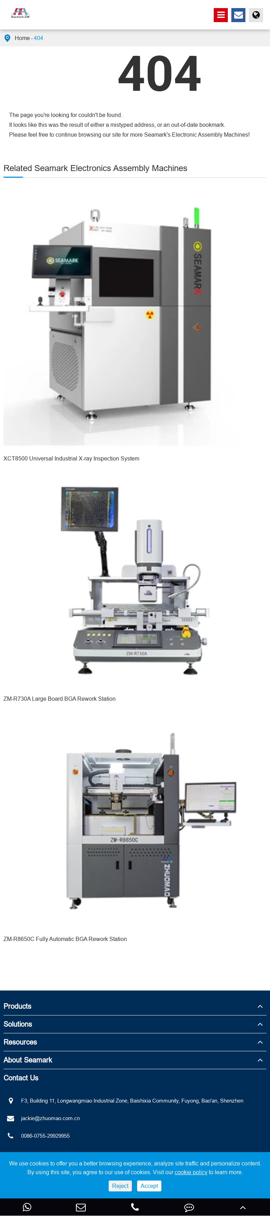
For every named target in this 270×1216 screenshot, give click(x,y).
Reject (120, 1186)
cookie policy (191, 1172)
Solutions (18, 1024)
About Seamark (28, 1060)
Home (22, 38)
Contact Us (21, 1078)
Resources (20, 1042)
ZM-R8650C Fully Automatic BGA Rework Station (65, 939)
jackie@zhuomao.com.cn (42, 1118)
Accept (149, 1186)
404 (38, 38)
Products (17, 1006)
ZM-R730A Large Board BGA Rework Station (60, 698)
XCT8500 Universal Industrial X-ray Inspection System (71, 458)
